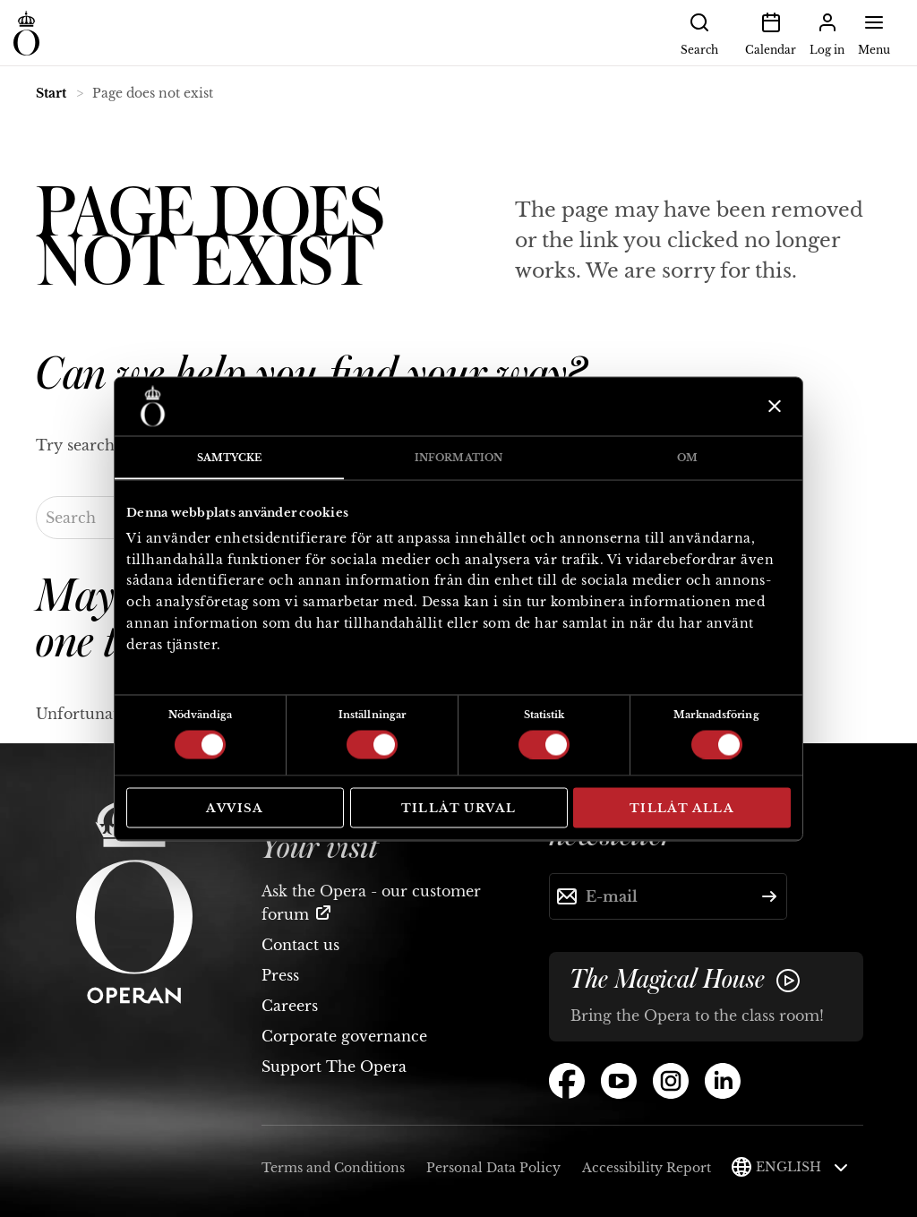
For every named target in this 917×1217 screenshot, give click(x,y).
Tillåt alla (682, 807)
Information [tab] (458, 456)
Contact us (300, 945)
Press (280, 975)
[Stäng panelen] (772, 406)
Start (51, 93)
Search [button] (699, 32)
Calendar (770, 32)
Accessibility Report (646, 1168)
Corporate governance (344, 1036)
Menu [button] (874, 32)
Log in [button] (827, 32)
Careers (289, 1006)
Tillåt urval (459, 807)
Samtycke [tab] (229, 456)
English (802, 1167)
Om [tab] (687, 456)
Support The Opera (334, 1067)
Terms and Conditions (333, 1168)
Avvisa (234, 807)
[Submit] (769, 896)
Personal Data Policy (493, 1168)
